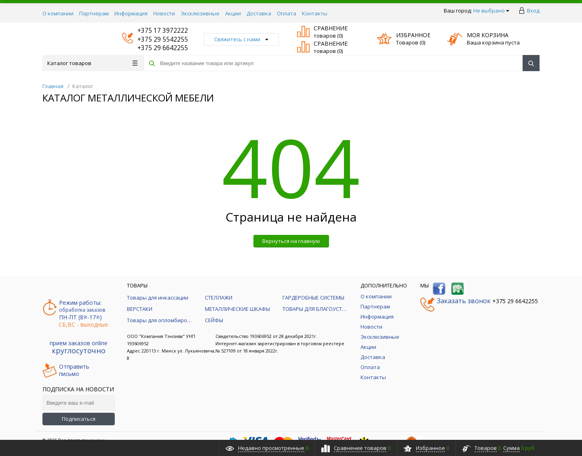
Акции (233, 13)
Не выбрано (491, 10)
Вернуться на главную (291, 241)
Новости (164, 13)
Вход (533, 10)
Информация (131, 13)
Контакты (314, 13)
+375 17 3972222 (155, 30)
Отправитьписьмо (65, 370)
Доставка (259, 13)
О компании (58, 13)
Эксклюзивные (200, 13)
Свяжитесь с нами (241, 39)
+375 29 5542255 (155, 39)
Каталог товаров (92, 63)
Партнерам (94, 13)
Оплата (286, 13)
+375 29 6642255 (155, 48)
